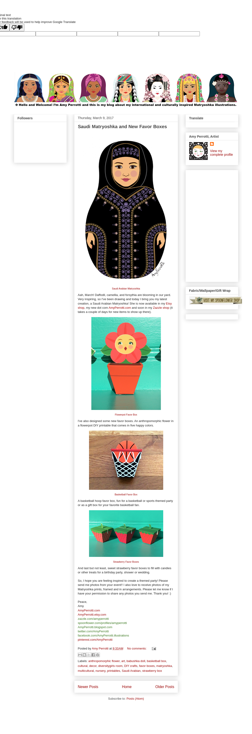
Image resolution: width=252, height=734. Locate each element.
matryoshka (164, 666)
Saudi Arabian (131, 670)
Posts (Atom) (135, 698)
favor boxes (147, 666)
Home (127, 687)
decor (93, 666)
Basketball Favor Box (126, 494)
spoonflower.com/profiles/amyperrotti (102, 623)
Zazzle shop (161, 307)
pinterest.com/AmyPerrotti (95, 639)
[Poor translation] (17, 27)
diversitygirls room (110, 666)
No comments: (137, 648)
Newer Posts (88, 687)
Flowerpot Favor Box (126, 414)
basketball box (156, 661)
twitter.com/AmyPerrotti (93, 631)
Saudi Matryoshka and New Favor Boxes (122, 126)
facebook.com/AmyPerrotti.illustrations (103, 635)
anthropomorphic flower (104, 661)
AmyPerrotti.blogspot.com (95, 627)
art (123, 661)
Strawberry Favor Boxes (126, 562)
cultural (83, 666)
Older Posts (164, 687)
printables (113, 670)
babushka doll (136, 661)
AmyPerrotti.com (119, 307)
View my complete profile (221, 152)
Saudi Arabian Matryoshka (126, 288)
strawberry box (152, 670)
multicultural (86, 670)
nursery (100, 670)
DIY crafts (130, 666)
